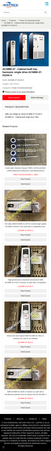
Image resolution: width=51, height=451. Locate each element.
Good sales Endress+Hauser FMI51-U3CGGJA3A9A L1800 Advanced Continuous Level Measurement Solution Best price (25, 170)
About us (20, 419)
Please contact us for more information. (20, 92)
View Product (25, 179)
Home (3, 20)
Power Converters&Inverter (29, 20)
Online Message (37, 98)
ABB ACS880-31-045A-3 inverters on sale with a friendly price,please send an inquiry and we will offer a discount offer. (25, 394)
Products (12, 20)
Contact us (33, 419)
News (44, 419)
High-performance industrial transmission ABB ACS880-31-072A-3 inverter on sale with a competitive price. (25, 282)
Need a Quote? (14, 98)
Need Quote (25, 184)
